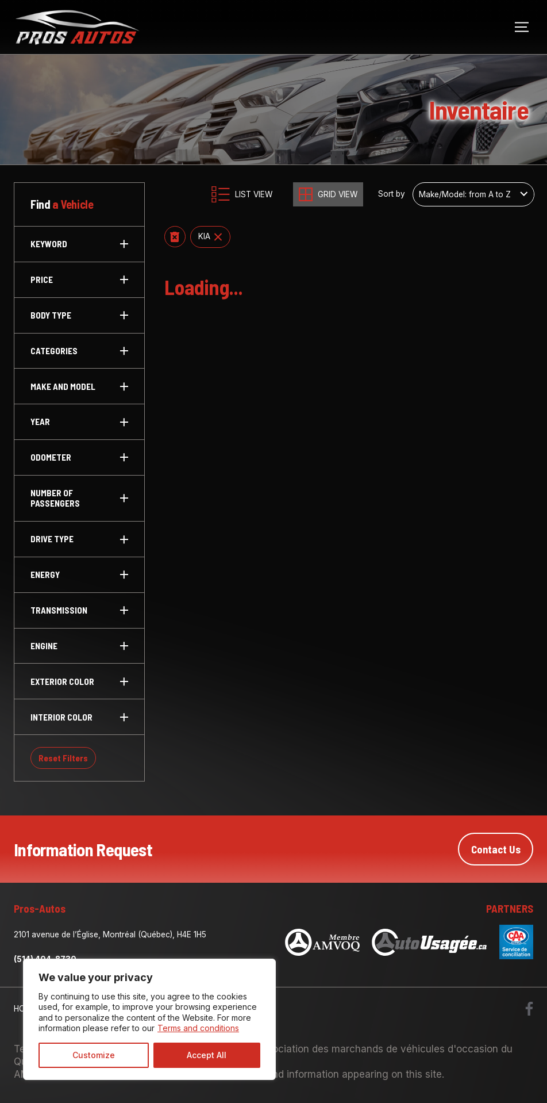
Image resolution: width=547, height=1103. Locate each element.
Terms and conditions (198, 1028)
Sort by (391, 194)
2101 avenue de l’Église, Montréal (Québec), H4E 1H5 (110, 934)
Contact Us (496, 849)
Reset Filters (63, 758)
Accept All (206, 1055)
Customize (93, 1055)
